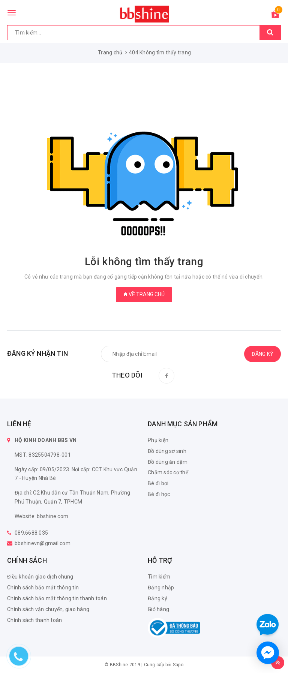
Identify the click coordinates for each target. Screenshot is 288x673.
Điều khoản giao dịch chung (40, 577)
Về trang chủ (144, 294)
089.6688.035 (31, 533)
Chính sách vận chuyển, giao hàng (48, 609)
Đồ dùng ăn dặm (168, 462)
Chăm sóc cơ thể (168, 472)
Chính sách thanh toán (34, 620)
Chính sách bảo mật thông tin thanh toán (57, 598)
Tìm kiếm (159, 577)
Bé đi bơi (158, 483)
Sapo (178, 664)
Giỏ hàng (158, 609)
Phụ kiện (158, 440)
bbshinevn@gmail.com (42, 543)
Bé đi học (159, 494)
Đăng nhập (161, 588)
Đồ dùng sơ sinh (167, 451)
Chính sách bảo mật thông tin (43, 588)
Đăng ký (157, 598)
